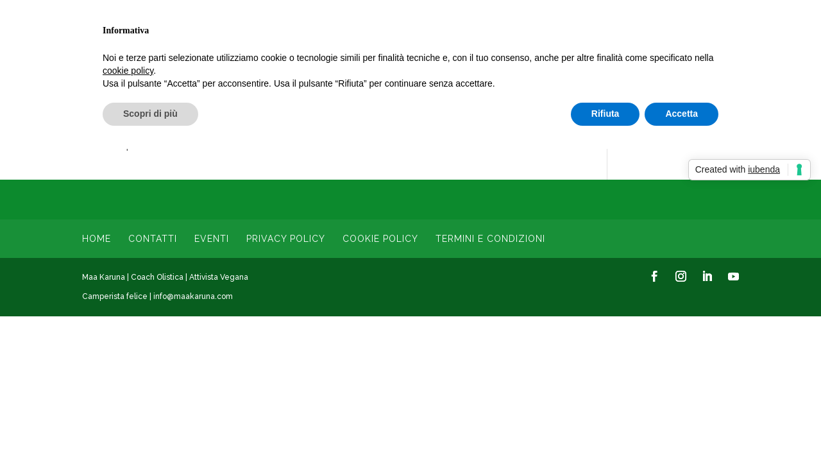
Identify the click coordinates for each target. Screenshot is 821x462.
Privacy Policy (285, 239)
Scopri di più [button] (150, 113)
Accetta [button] (681, 113)
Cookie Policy (380, 239)
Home (96, 239)
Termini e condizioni (490, 239)
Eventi (211, 239)
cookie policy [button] (128, 70)
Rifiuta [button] (605, 113)
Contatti (152, 239)
